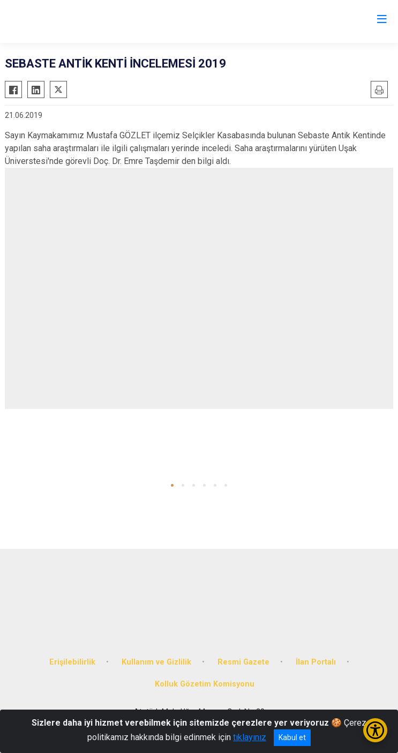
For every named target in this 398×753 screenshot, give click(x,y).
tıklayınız (249, 737)
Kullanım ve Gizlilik (156, 662)
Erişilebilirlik (72, 662)
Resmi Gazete (243, 662)
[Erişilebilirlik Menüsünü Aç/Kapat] (375, 730)
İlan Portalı (316, 662)
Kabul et (292, 737)
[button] (172, 485)
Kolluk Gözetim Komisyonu (204, 684)
